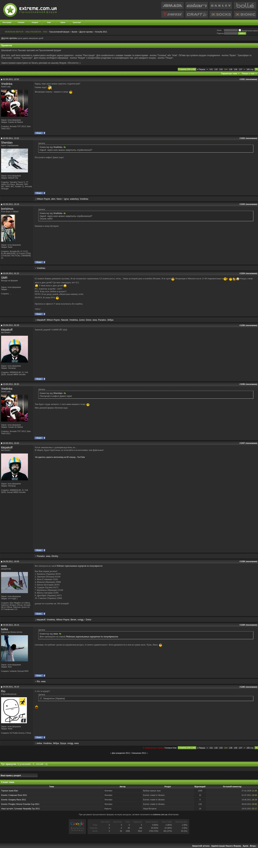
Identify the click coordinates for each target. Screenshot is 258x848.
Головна (21, 22)
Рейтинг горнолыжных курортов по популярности (79, 566)
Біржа (63, 22)
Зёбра (110, 320)
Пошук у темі (248, 73)
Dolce (88, 320)
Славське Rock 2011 (17, 795)
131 (211, 69)
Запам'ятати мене (248, 31)
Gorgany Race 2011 (17, 800)
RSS (45, 32)
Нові (49, 22)
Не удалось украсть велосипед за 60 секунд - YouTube (60, 457)
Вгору (253, 846)
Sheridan (7, 142)
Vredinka (6, 83)
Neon (59, 199)
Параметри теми (229, 73)
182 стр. (250, 69)
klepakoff (41, 320)
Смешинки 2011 (139, 753)
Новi (174, 748)
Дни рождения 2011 (121, 753)
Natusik (64, 320)
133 (221, 69)
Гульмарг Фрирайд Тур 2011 (27, 808)
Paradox (102, 320)
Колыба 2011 (101, 32)
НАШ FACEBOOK (33, 32)
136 (235, 69)
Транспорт (77, 22)
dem (53, 199)
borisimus (7, 208)
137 (240, 69)
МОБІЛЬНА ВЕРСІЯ (14, 32)
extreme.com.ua (160, 814)
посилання (251, 79)
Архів (245, 846)
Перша (201, 69)
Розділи (35, 22)
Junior (82, 320)
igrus (66, 199)
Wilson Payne (43, 199)
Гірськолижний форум (59, 32)
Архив (74, 32)
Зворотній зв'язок (200, 846)
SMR (4, 277)
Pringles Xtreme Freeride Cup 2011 (23, 804)
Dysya (63, 743)
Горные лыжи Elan (9, 791)
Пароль (220, 33)
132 (216, 69)
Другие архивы (86, 32)
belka (4, 629)
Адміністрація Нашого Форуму (226, 846)
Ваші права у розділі (11, 775)
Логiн (219, 30)
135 (230, 69)
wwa (95, 320)
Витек (73, 619)
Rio (38, 681)
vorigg (80, 619)
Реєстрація (7, 22)
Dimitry (54, 556)
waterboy (74, 199)
